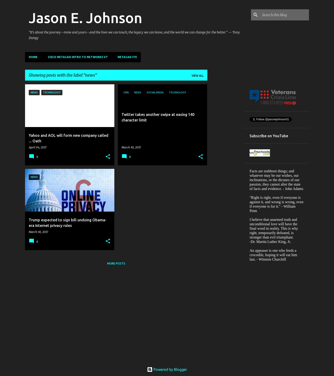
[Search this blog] (284, 14)
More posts (116, 263)
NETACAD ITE (127, 57)
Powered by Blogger (167, 369)
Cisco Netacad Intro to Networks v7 (77, 57)
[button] (108, 157)
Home (33, 57)
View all (198, 75)
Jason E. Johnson (85, 18)
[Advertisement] (226, 154)
